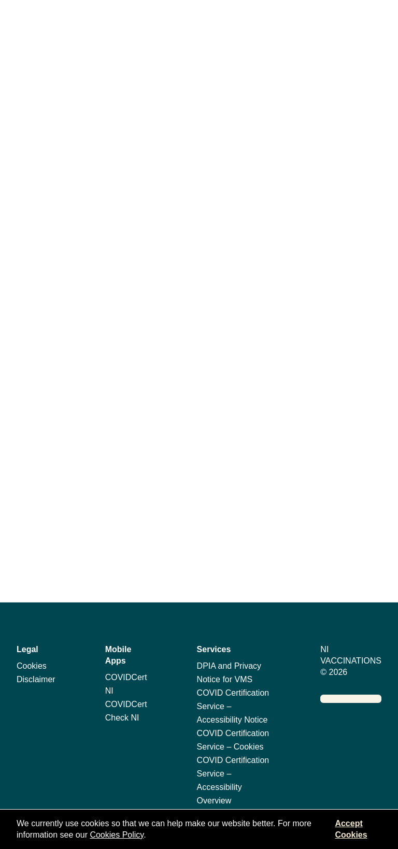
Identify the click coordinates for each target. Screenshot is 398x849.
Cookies (32, 665)
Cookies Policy (117, 834)
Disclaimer (36, 679)
